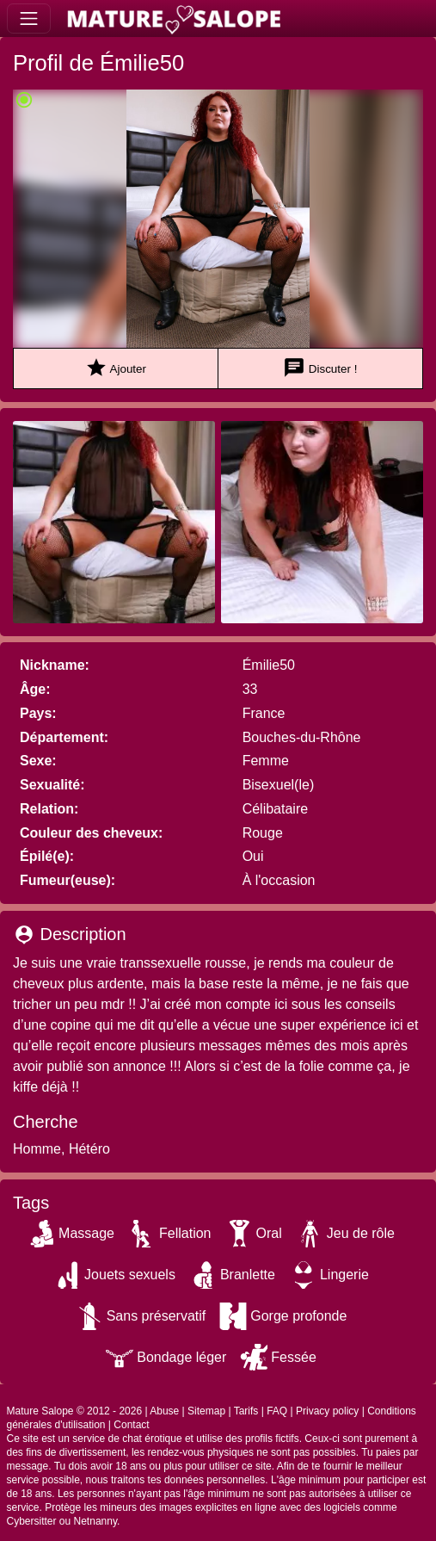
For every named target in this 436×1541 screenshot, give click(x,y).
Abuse (164, 1411)
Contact (131, 1425)
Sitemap (206, 1411)
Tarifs (246, 1411)
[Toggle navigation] (29, 18)
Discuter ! (320, 368)
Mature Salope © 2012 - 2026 (75, 1411)
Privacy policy (327, 1411)
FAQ (277, 1411)
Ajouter (115, 368)
